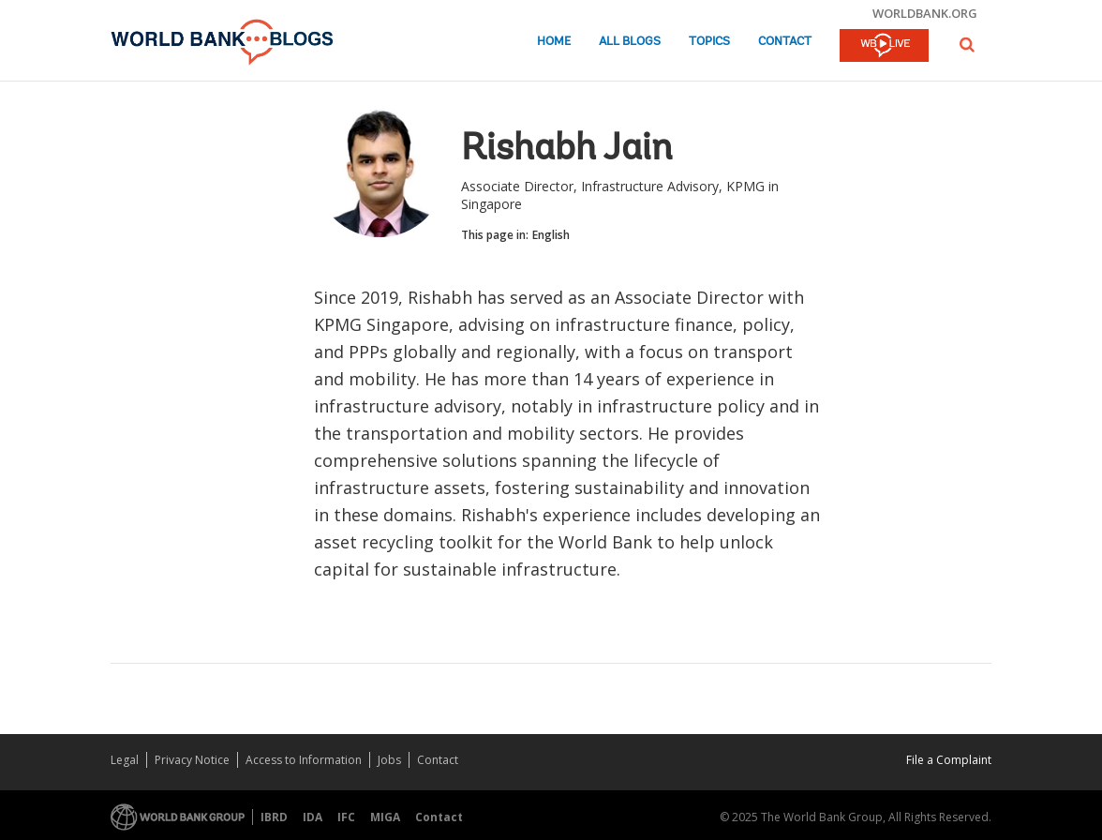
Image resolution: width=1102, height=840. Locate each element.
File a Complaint (948, 760)
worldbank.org (924, 13)
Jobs (389, 760)
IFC (346, 817)
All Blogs (630, 42)
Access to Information (304, 760)
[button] (967, 44)
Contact (785, 42)
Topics (709, 42)
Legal (125, 760)
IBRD (274, 817)
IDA (312, 817)
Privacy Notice (192, 760)
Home (554, 42)
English (551, 235)
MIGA (385, 817)
